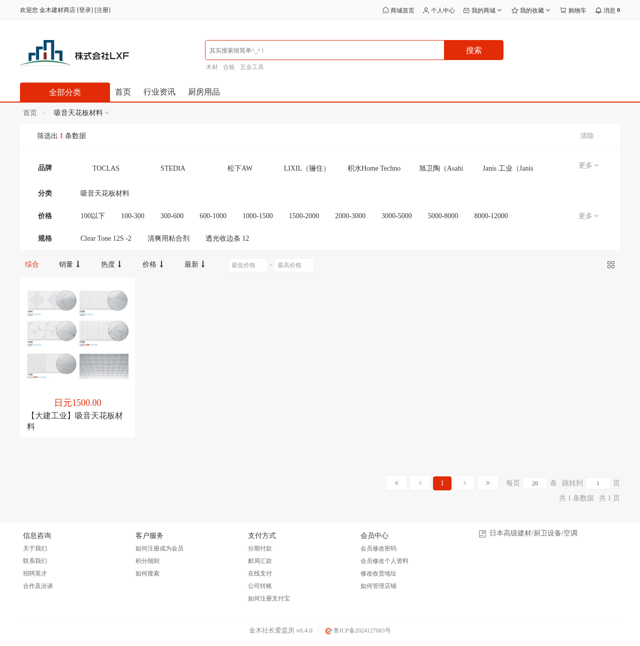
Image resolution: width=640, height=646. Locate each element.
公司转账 (260, 585)
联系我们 (35, 560)
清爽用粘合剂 (169, 238)
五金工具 (252, 67)
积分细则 (148, 560)
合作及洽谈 (38, 585)
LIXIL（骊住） (307, 168)
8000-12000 (491, 216)
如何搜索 (148, 573)
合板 (229, 67)
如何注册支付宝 (269, 598)
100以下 (92, 216)
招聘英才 (35, 573)
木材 (212, 67)
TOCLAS (106, 168)
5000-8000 (443, 216)
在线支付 (260, 573)
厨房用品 (204, 92)
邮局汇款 (260, 560)
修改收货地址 (378, 573)
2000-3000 (350, 216)
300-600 (172, 216)
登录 (85, 10)
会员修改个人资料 (384, 560)
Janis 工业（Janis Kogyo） (508, 171)
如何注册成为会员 (160, 548)
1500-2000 (304, 216)
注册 (102, 10)
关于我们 (35, 548)
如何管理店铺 (378, 585)
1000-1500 (257, 216)
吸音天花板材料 (105, 193)
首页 (123, 92)
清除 (587, 136)
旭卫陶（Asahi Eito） (441, 171)
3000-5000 (397, 216)
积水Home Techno (374, 168)
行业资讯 (160, 92)
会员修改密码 (378, 548)
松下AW (240, 168)
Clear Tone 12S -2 (106, 238)
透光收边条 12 (228, 238)
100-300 (132, 216)
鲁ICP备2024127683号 (358, 630)
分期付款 (260, 548)
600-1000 (213, 216)
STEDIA (173, 168)
